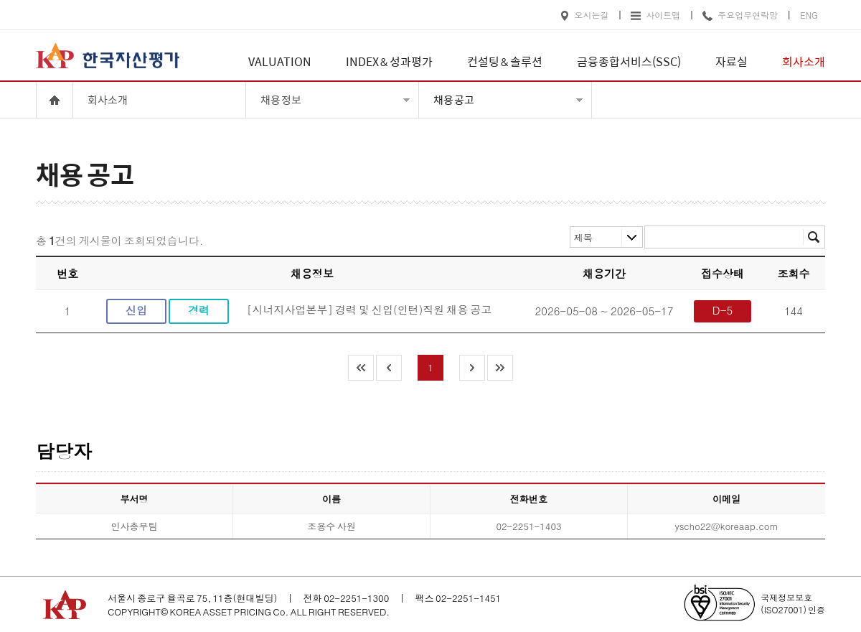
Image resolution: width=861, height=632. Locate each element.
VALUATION (279, 61)
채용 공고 (453, 99)
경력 (199, 309)
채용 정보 (280, 99)
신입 (136, 309)
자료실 (731, 61)
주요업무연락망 (740, 15)
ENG (809, 15)
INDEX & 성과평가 (389, 61)
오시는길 (584, 15)
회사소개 (803, 61)
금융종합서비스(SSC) (629, 61)
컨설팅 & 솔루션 (504, 61)
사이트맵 (655, 15)
